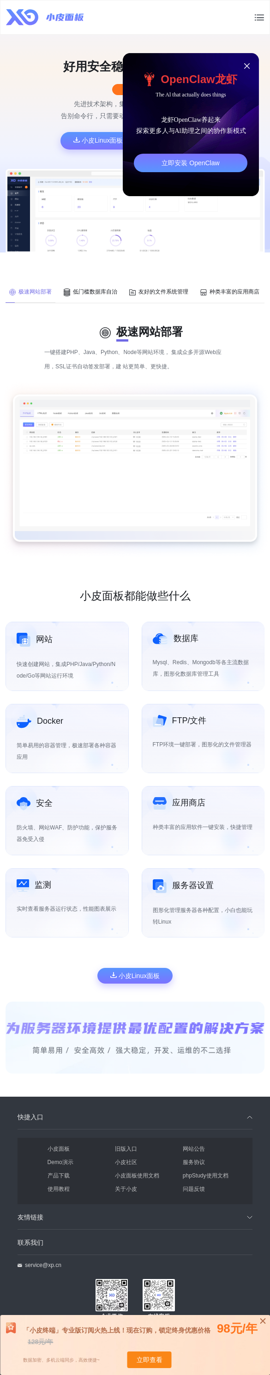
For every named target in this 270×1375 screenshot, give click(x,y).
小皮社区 (126, 1162)
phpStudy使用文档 (205, 1175)
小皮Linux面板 (98, 140)
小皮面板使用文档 (137, 1175)
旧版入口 (126, 1149)
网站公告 (194, 1149)
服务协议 (194, 1162)
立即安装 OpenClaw (190, 163)
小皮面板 (59, 1149)
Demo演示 (60, 1162)
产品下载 (59, 1175)
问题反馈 (194, 1189)
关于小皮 (126, 1189)
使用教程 (59, 1189)
